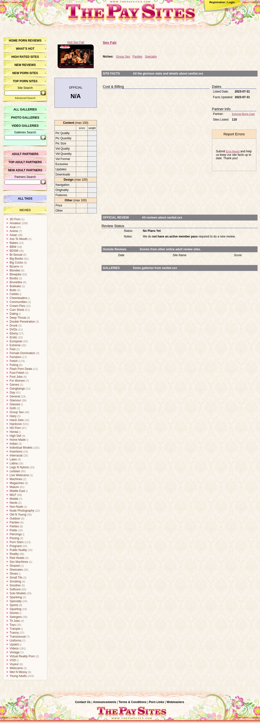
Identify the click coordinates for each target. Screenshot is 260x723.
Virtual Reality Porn (22, 656)
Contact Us (82, 702)
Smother (15, 585)
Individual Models (21, 447)
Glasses (15, 404)
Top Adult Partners (25, 162)
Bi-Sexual (16, 254)
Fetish (14, 361)
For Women (17, 380)
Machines (16, 479)
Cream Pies (17, 306)
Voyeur (14, 664)
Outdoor (15, 518)
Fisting (14, 365)
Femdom (15, 357)
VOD (13, 660)
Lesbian (15, 471)
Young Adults (18, 676)
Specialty (16, 601)
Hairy (13, 416)
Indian (14, 443)
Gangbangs (17, 388)
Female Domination (22, 353)
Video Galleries (25, 125)
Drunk (13, 325)
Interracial (16, 455)
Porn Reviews (29, 40)
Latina (14, 463)
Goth (13, 408)
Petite (13, 530)
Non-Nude (16, 506)
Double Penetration (22, 321)
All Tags (25, 198)
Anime (14, 231)
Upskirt (14, 644)
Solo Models (18, 593)
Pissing (14, 538)
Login (231, 2)
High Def (15, 436)
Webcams (16, 668)
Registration (217, 2)
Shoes (14, 573)
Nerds (13, 502)
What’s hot (25, 48)
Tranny (14, 632)
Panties (14, 522)
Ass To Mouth (18, 239)
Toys (13, 625)
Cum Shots (17, 310)
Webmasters (175, 702)
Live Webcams (19, 475)
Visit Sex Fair (75, 42)
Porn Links (156, 702)
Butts (13, 290)
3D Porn (15, 219)
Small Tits (16, 577)
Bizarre (14, 266)
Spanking (16, 597)
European (16, 341)
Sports (14, 605)
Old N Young (18, 514)
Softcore (15, 589)
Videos (14, 648)
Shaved (15, 565)
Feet (13, 349)
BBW (13, 247)
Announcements (104, 702)
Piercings (16, 534)
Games (14, 384)
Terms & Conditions (132, 702)
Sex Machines (19, 562)
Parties (14, 526)
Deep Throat (18, 317)
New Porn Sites (25, 73)
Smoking (15, 581)
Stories (14, 613)
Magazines (17, 483)
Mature (14, 487)
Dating (14, 313)
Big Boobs (16, 258)
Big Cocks (16, 262)
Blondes (15, 270)
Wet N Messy (18, 672)
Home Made (18, 439)
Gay (12, 392)
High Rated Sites (25, 57)
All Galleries (25, 109)
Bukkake (15, 286)
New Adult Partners (25, 170)
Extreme (15, 345)
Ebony (14, 333)
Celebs (14, 294)
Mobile (14, 499)
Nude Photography (22, 510)
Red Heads (17, 558)
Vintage (14, 652)
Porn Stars (17, 542)
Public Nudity (18, 550)
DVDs (13, 329)
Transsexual (18, 636)
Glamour (15, 400)
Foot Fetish (17, 373)
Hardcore (16, 424)
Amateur (15, 223)
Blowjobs (15, 274)
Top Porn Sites (25, 81)
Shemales (16, 569)
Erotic (13, 337)
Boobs (14, 278)
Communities (18, 302)
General (15, 396)
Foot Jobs (16, 376)
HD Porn (15, 428)
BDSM (14, 250)
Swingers (16, 617)
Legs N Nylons (19, 467)
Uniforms (15, 640)
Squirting (15, 609)
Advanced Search (25, 98)
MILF (13, 495)
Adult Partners (25, 154)
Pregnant (16, 546)
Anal (13, 227)
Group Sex (17, 412)
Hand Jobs (17, 420)
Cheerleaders (18, 298)
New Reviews (25, 65)
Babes (14, 243)
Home (13, 40)
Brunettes (16, 282)
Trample (15, 628)
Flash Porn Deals (21, 369)
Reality (14, 554)
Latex (13, 459)
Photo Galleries (25, 117)
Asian (13, 235)
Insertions (16, 451)
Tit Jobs (15, 621)
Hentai (14, 432)
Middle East (17, 491)
